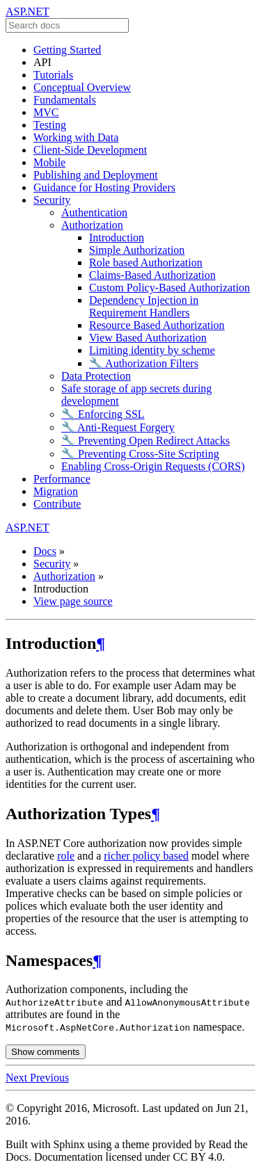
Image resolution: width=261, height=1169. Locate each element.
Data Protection (96, 376)
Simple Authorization (136, 250)
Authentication (94, 212)
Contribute (57, 504)
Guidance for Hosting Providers (104, 187)
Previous (49, 1077)
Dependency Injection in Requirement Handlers (143, 306)
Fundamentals (64, 100)
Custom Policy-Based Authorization (169, 287)
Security (51, 200)
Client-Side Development (90, 150)
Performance (61, 479)
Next (18, 1077)
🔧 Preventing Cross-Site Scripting (140, 454)
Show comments (45, 1052)
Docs (44, 551)
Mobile (49, 162)
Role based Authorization (146, 262)
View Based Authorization (148, 338)
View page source (73, 601)
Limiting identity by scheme (152, 350)
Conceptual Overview (82, 87)
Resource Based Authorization (157, 325)
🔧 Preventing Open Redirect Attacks (145, 440)
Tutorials (53, 75)
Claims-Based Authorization (152, 275)
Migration (55, 491)
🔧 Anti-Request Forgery (118, 427)
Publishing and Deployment (95, 175)
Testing (49, 125)
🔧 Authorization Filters (143, 363)
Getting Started (67, 50)
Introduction (116, 237)
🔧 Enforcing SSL (103, 414)
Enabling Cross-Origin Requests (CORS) (153, 466)
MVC (45, 112)
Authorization (92, 225)
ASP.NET (27, 11)
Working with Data (75, 137)
